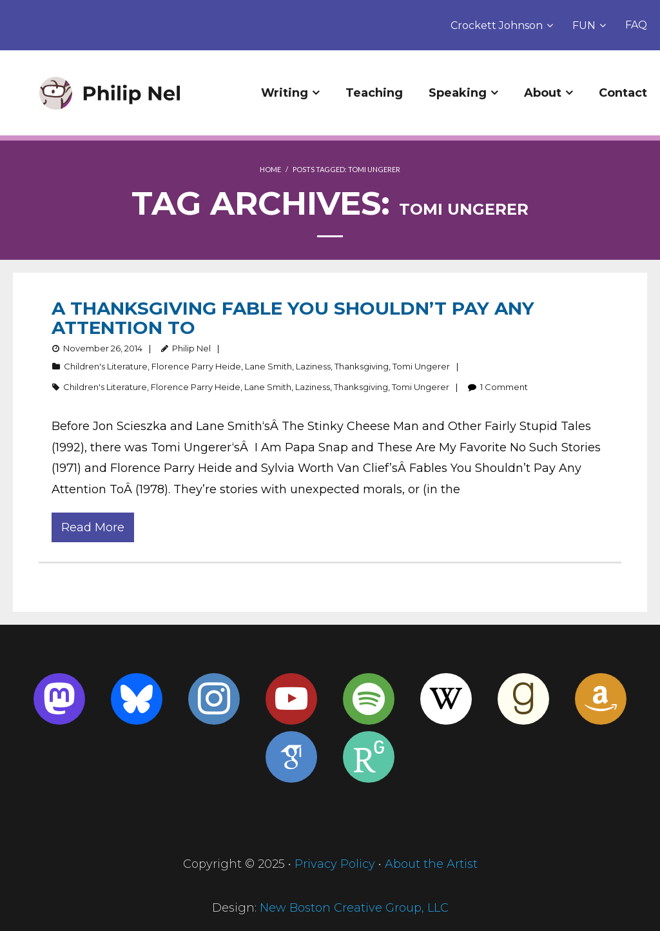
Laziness (313, 366)
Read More (92, 527)
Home (270, 169)
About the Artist (431, 864)
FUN (584, 25)
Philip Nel (191, 348)
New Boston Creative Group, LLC (354, 908)
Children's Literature (106, 366)
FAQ (636, 25)
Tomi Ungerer (421, 366)
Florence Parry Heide (196, 366)
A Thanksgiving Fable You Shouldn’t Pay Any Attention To (293, 317)
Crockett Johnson (497, 25)
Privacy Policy (335, 864)
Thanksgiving (362, 366)
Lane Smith (268, 366)
